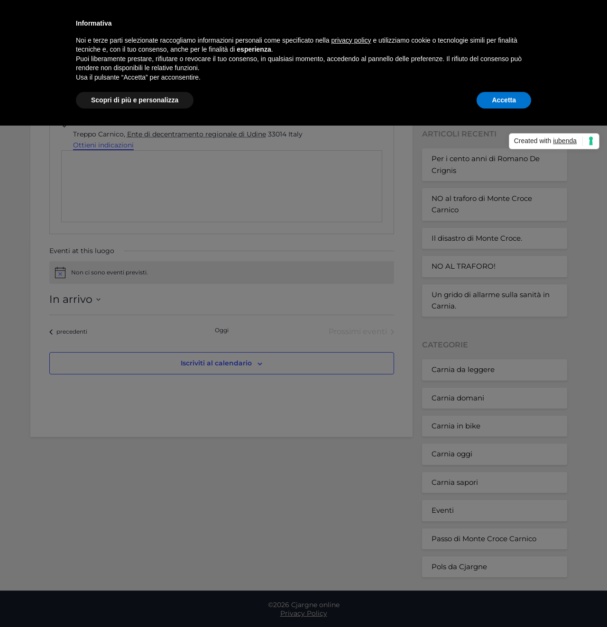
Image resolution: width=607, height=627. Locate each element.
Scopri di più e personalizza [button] (134, 100)
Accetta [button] (504, 100)
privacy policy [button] (351, 40)
